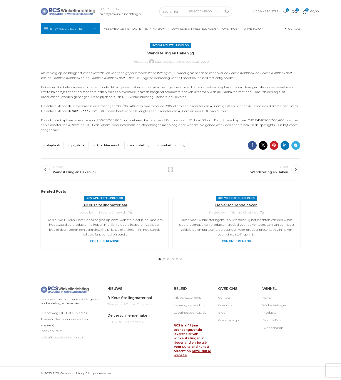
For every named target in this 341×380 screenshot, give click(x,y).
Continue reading (104, 241)
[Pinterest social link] (274, 145)
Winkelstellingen (274, 305)
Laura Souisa (164, 62)
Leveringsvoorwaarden (191, 312)
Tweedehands (272, 328)
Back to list (170, 169)
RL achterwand (108, 145)
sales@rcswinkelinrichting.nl (120, 14)
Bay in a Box (271, 320)
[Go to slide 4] (173, 259)
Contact (294, 28)
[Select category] (203, 11)
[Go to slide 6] (181, 259)
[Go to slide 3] (168, 259)
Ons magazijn (228, 320)
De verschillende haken (236, 205)
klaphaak (53, 145)
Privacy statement (187, 297)
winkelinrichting (173, 145)
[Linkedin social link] (285, 145)
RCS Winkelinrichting (68, 373)
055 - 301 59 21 (110, 9)
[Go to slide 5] (177, 259)
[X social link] (263, 145)
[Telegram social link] (295, 145)
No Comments (142, 304)
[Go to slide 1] (160, 259)
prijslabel (78, 145)
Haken (267, 297)
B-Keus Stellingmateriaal (104, 205)
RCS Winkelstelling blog (170, 45)
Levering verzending (189, 305)
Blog (222, 312)
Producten (270, 312)
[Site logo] (68, 11)
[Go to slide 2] (164, 259)
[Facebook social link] (252, 145)
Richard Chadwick (112, 212)
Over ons (225, 305)
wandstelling (139, 145)
